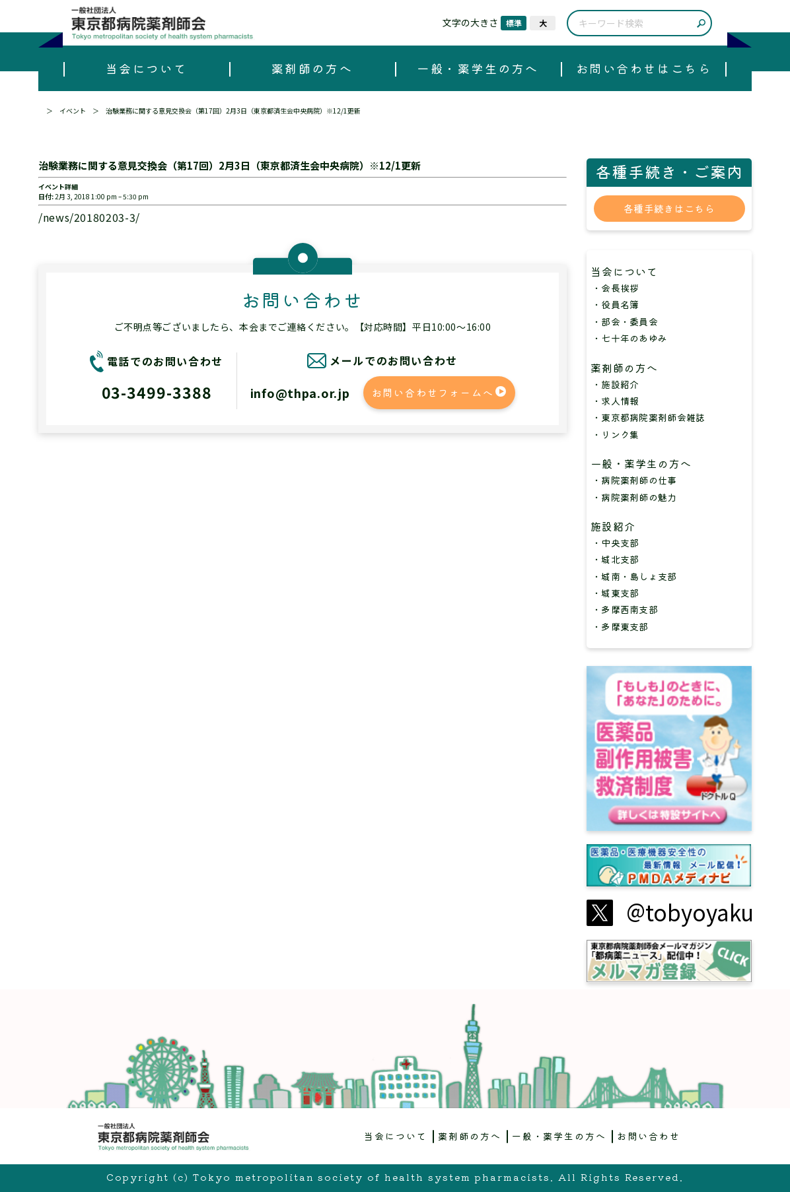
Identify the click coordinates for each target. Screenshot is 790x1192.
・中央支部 (615, 542)
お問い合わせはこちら (643, 68)
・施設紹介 (615, 384)
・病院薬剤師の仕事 (634, 479)
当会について (146, 68)
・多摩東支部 (620, 626)
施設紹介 (618, 526)
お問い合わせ (648, 1135)
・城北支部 (615, 559)
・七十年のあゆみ (629, 338)
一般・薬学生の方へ (478, 68)
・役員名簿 (615, 304)
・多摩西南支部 (625, 609)
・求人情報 (615, 400)
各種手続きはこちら (669, 208)
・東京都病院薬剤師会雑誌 (648, 417)
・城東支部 (615, 592)
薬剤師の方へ (312, 68)
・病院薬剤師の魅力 (634, 497)
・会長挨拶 (615, 287)
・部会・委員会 (625, 321)
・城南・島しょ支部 (634, 576)
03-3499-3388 (157, 392)
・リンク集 (615, 434)
